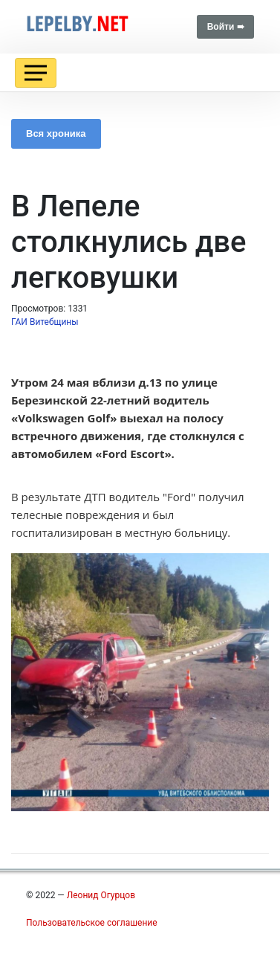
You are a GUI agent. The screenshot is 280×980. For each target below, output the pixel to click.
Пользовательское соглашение (91, 923)
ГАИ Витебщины (45, 322)
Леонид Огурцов (101, 895)
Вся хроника (56, 133)
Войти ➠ (225, 27)
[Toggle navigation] (35, 73)
